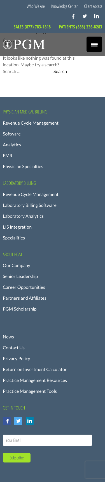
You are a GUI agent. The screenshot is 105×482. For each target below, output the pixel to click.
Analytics (12, 144)
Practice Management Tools (30, 391)
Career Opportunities (24, 287)
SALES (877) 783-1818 (33, 27)
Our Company (16, 265)
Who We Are (36, 6)
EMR (7, 155)
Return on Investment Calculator (35, 369)
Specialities (14, 238)
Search (60, 71)
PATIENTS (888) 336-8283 (80, 27)
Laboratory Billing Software (30, 205)
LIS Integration (17, 227)
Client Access (93, 6)
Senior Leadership (20, 276)
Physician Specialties (23, 166)
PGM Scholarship (20, 309)
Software (12, 134)
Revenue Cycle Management (31, 123)
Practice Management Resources (35, 380)
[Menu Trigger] (94, 44)
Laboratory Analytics (23, 216)
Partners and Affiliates (24, 298)
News (8, 337)
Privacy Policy (16, 358)
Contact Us (14, 347)
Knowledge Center (64, 6)
